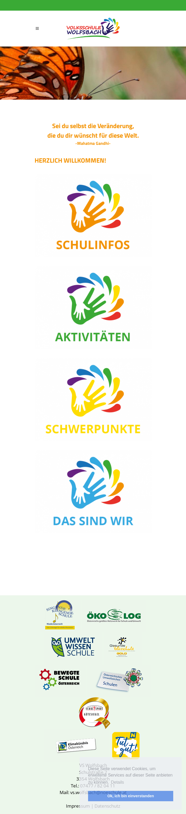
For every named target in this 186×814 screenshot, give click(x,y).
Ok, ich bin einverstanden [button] (130, 796)
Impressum (78, 806)
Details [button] (117, 782)
